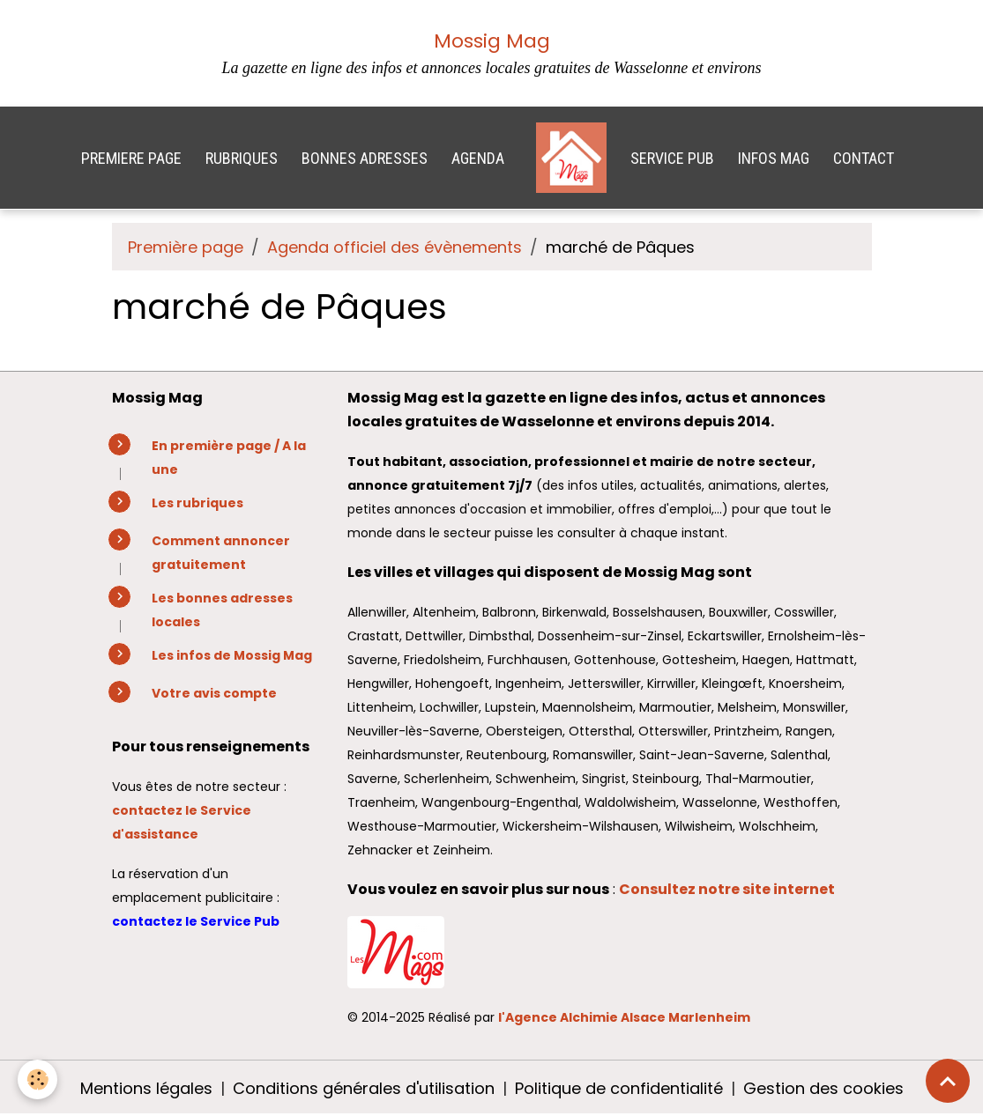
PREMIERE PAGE (131, 158)
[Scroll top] (948, 1081)
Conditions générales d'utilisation (364, 1088)
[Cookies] (37, 1079)
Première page (185, 247)
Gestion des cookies (823, 1088)
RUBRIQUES (241, 158)
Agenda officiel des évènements (394, 247)
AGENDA (477, 158)
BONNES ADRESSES (365, 158)
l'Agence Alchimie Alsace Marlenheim (624, 1017)
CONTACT (863, 158)
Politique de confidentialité (619, 1088)
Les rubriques (197, 503)
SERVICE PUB (672, 158)
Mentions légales (146, 1088)
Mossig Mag (492, 41)
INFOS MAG (773, 158)
